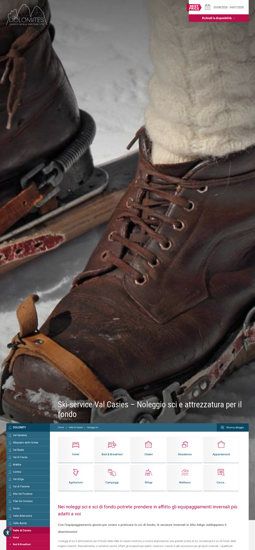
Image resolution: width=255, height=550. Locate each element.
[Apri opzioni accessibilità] (7, 532)
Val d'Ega (18, 479)
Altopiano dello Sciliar (25, 442)
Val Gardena (20, 435)
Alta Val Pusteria (22, 493)
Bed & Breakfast (22, 544)
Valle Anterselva (22, 515)
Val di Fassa (20, 457)
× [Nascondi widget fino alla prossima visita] (10, 529)
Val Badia (18, 449)
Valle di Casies (22, 530)
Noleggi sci (92, 427)
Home (61, 427)
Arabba (17, 464)
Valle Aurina (20, 523)
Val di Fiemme (21, 486)
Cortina (17, 471)
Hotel (16, 537)
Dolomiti (19, 427)
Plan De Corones (23, 501)
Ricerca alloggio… (232, 427)
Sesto (16, 508)
